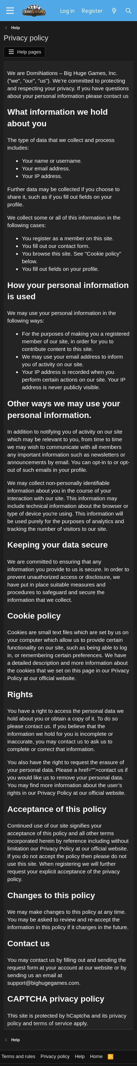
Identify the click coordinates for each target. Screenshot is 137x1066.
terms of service (53, 1023)
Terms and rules (18, 1056)
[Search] (128, 10)
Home (96, 1056)
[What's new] (114, 10)
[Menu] (10, 11)
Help (80, 1056)
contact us (116, 96)
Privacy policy (55, 1056)
